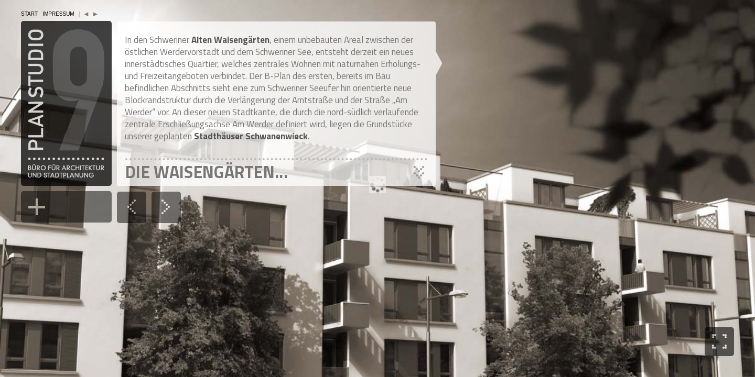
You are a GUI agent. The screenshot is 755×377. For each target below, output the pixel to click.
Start (29, 14)
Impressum (58, 14)
